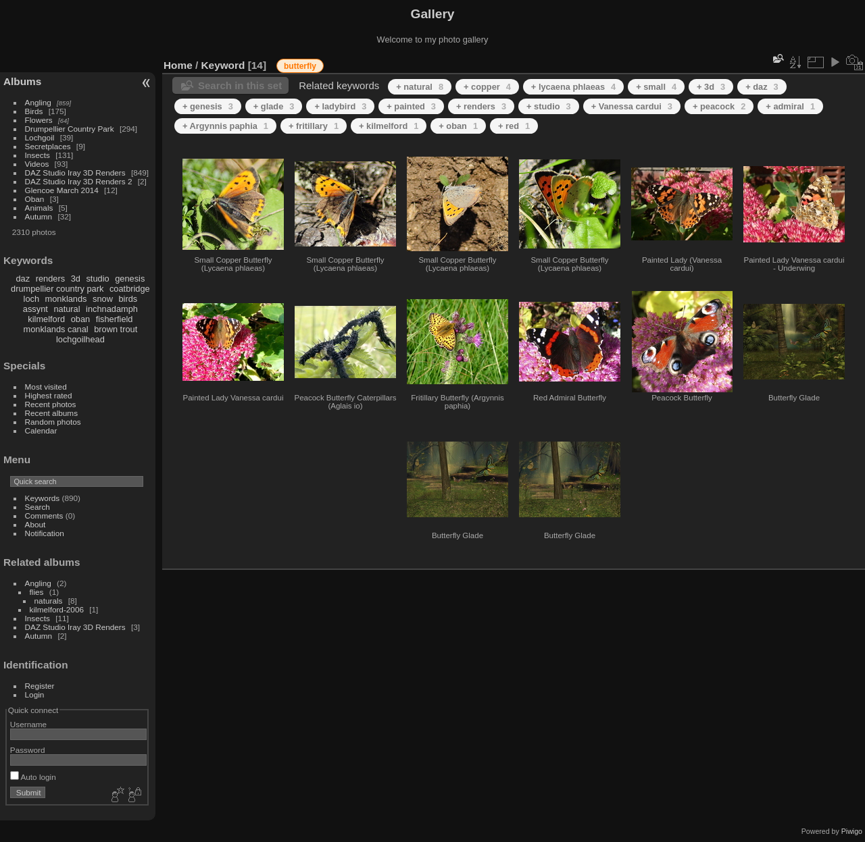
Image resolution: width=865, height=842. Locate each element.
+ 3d (711, 87)
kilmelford (46, 319)
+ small (656, 87)
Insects (37, 155)
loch (31, 299)
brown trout (115, 329)
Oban (35, 198)
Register (40, 685)
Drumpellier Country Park (69, 128)
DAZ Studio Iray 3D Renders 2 (78, 181)
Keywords (42, 498)
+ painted (411, 106)
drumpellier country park (57, 289)
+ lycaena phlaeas (573, 87)
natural (66, 309)
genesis (130, 278)
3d (75, 278)
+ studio (548, 106)
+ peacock (719, 106)
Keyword (223, 65)
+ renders (481, 106)
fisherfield (114, 319)
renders (50, 278)
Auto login (33, 776)
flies (37, 591)
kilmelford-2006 (57, 609)
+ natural (419, 87)
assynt (35, 309)
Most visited (46, 386)
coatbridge (129, 289)
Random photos (53, 421)
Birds (34, 111)
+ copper (487, 87)
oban (80, 319)
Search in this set (240, 85)
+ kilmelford (388, 126)
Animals (39, 207)
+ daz (761, 87)
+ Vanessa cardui (631, 106)
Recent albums (51, 413)
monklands (66, 299)
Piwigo (851, 831)
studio (97, 278)
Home (178, 65)
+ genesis (207, 106)
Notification (44, 533)
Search (37, 506)
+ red (514, 126)
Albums (22, 81)
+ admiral (790, 106)
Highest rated (48, 395)
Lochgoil (40, 137)
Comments (44, 515)
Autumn (39, 216)
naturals (48, 600)
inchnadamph (112, 309)
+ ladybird (340, 106)
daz (23, 278)
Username (28, 724)
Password (27, 749)
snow (103, 299)
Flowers (39, 119)
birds (127, 299)
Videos (37, 163)
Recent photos (50, 404)
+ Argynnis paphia (225, 126)
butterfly (300, 66)
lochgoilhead (80, 339)
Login (35, 694)
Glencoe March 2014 (62, 190)
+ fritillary (314, 126)
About (35, 524)
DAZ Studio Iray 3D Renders (75, 172)
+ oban (458, 126)
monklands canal (56, 329)
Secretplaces (48, 146)
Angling (38, 102)
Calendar (41, 430)
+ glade (274, 106)
